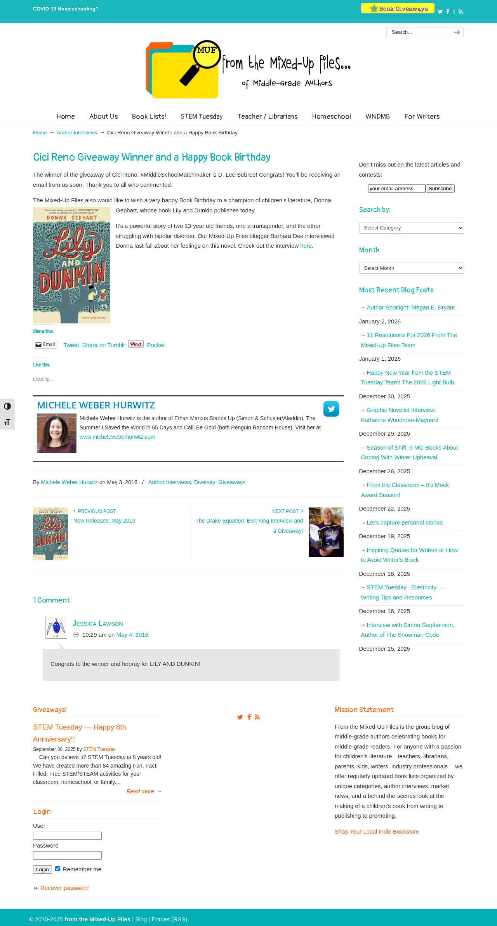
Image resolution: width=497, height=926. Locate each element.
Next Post (287, 511)
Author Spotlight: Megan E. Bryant (411, 307)
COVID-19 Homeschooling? (66, 9)
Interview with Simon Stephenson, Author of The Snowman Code (408, 630)
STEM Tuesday (99, 749)
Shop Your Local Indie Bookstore (377, 831)
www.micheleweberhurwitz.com (117, 437)
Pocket (156, 345)
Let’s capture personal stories (405, 522)
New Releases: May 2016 (104, 521)
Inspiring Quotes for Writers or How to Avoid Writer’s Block (409, 555)
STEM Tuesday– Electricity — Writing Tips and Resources (402, 592)
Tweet (71, 344)
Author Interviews (77, 133)
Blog (141, 919)
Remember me (78, 869)
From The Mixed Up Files (248, 69)
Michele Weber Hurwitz (96, 404)
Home (40, 133)
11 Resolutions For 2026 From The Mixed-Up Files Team (409, 340)
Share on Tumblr (103, 344)
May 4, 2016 (132, 634)
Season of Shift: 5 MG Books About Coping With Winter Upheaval (409, 452)
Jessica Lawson (98, 623)
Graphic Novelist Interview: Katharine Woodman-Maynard (400, 415)
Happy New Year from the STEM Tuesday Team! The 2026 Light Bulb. (408, 377)
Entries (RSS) (170, 919)
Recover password (64, 887)
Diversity (204, 482)
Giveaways (231, 482)
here (306, 245)
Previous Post (94, 511)
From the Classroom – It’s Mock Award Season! (405, 489)
